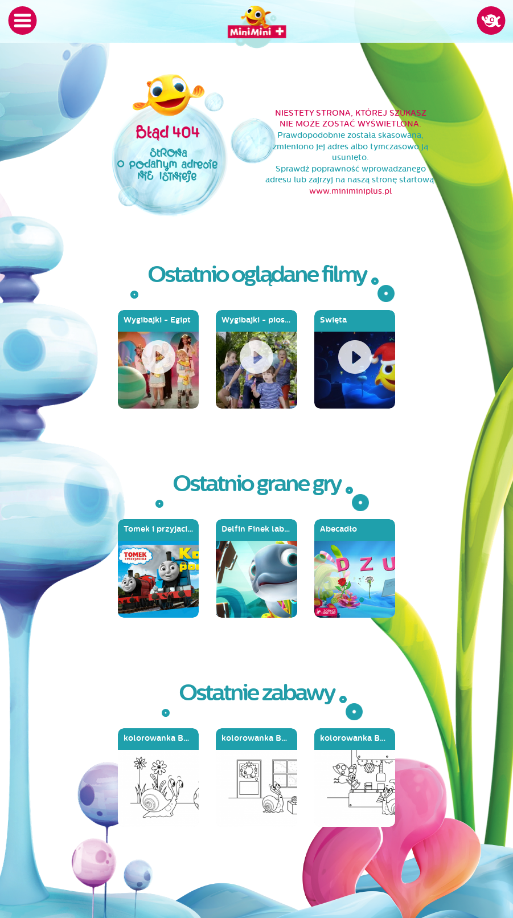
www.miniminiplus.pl (350, 191)
